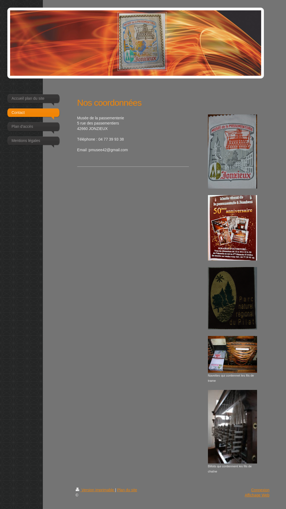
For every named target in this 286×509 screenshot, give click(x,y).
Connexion (260, 490)
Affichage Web (257, 495)
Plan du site (127, 490)
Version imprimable (95, 490)
